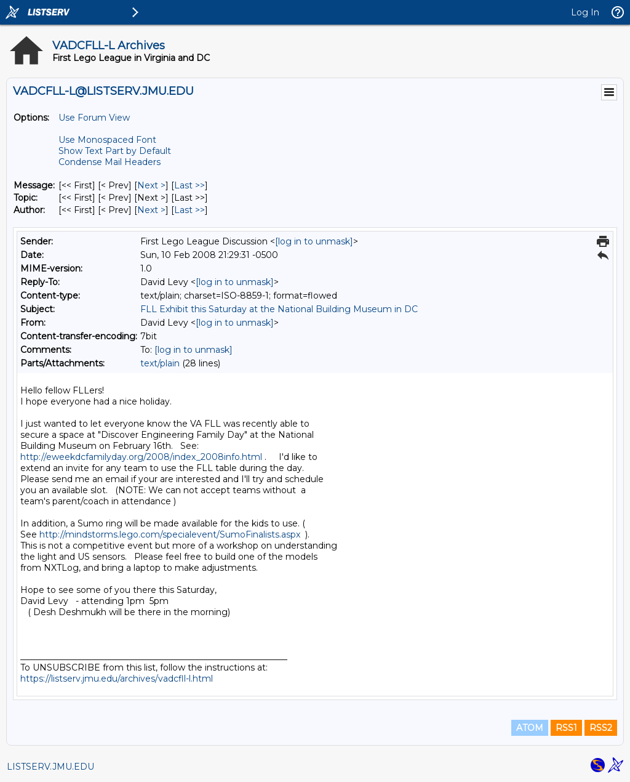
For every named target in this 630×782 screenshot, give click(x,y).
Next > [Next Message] (151, 185)
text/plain (160, 363)
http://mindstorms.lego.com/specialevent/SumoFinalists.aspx (169, 534)
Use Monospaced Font (107, 139)
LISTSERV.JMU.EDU (50, 766)
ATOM (529, 727)
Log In (585, 12)
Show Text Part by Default (114, 150)
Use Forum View (94, 117)
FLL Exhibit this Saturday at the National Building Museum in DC (279, 309)
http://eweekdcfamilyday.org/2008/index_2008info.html (141, 456)
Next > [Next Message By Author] (151, 210)
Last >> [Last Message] (189, 185)
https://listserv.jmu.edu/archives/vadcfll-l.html (116, 678)
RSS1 (566, 727)
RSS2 (600, 727)
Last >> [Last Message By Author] (189, 210)
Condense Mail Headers (109, 161)
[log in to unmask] (314, 241)
